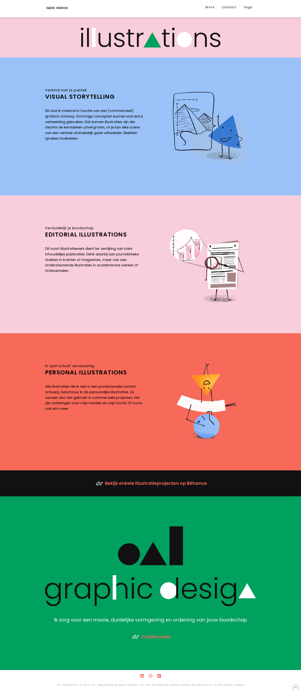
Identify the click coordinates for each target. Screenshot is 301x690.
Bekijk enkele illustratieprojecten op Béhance (156, 483)
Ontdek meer (156, 637)
